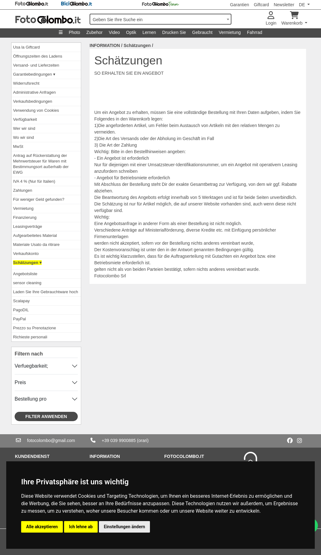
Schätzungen (137, 45)
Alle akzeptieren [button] (42, 526)
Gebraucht (202, 32)
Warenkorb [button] (292, 19)
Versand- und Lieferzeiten (36, 65)
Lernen (149, 32)
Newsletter (284, 4)
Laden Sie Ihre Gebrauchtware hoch (45, 291)
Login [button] (271, 19)
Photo (74, 32)
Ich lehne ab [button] (81, 526)
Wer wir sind (24, 128)
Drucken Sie (174, 32)
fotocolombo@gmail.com (51, 440)
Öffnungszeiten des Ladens (37, 56)
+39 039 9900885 (119, 440)
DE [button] (302, 4)
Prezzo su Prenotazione (34, 328)
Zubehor (94, 32)
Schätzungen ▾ (27, 262)
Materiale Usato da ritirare (36, 244)
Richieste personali (30, 337)
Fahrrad (254, 32)
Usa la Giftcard (26, 47)
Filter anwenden (46, 416)
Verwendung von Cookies (36, 110)
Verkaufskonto (26, 253)
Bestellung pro (30, 399)
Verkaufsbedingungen (32, 101)
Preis (20, 382)
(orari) (142, 440)
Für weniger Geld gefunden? (38, 199)
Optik (131, 32)
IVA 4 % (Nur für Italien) (34, 181)
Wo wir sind (23, 137)
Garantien (239, 4)
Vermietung (230, 32)
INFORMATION (105, 45)
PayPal (19, 319)
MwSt (18, 146)
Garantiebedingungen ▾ (34, 74)
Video (114, 32)
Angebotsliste (25, 273)
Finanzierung (24, 217)
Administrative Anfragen (34, 92)
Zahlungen (22, 190)
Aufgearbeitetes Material (35, 235)
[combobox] (160, 19)
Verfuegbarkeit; (31, 366)
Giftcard (261, 4)
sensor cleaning (27, 282)
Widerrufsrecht (26, 83)
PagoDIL (21, 310)
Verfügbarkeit (25, 119)
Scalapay (21, 301)
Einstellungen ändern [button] (124, 526)
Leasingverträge (27, 226)
